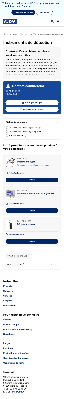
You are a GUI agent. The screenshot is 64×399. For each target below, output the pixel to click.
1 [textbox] (14, 247)
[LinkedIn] (17, 392)
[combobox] (19, 239)
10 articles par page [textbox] (17, 239)
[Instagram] (11, 392)
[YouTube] (5, 392)
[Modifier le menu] (58, 5)
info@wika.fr (11, 77)
